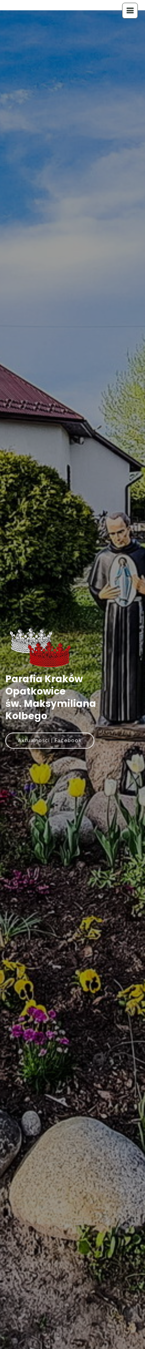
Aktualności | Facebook (50, 739)
